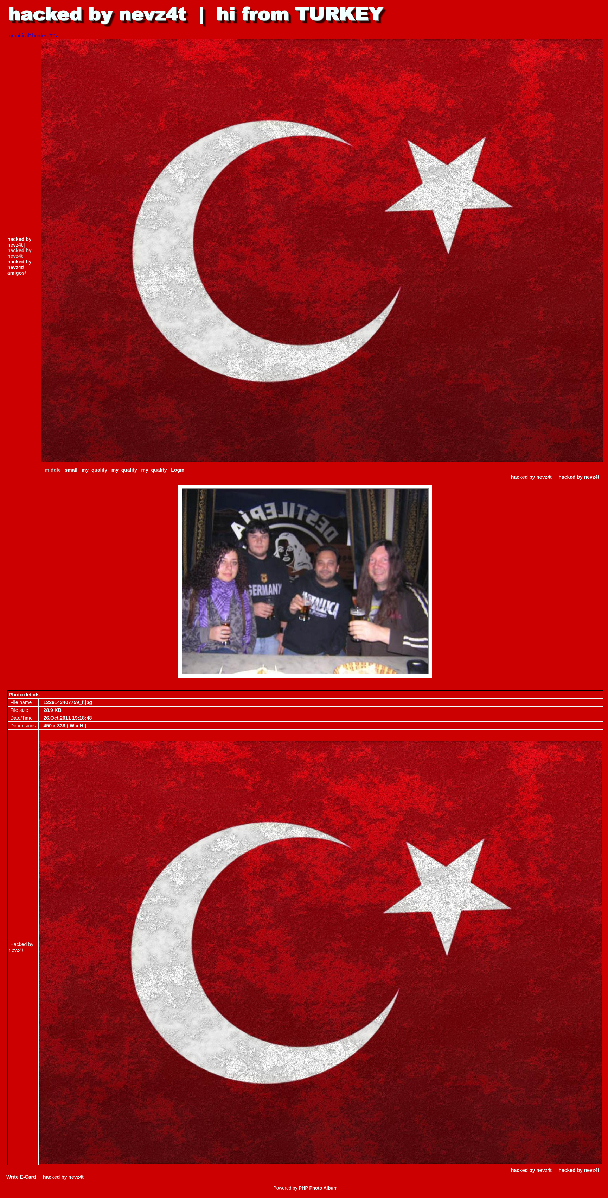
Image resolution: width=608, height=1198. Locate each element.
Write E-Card (21, 1177)
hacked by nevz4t (19, 242)
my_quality (94, 470)
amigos (16, 273)
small (71, 470)
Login (177, 470)
